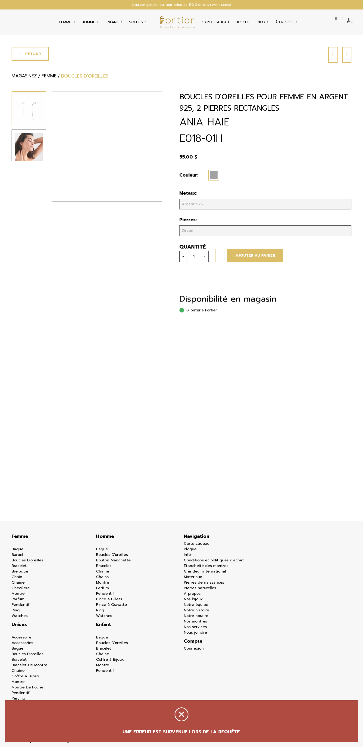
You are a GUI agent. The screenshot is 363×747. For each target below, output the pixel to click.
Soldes (136, 22)
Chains (102, 577)
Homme (88, 22)
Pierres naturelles (200, 588)
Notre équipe (196, 604)
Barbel (17, 554)
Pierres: (186, 219)
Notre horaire (196, 616)
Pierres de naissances (204, 582)
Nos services (195, 627)
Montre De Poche (27, 687)
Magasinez (24, 77)
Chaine (18, 582)
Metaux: (187, 193)
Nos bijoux (193, 599)
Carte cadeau (215, 22)
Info (261, 22)
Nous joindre (195, 632)
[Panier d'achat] (349, 19)
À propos (192, 593)
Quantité (191, 247)
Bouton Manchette (113, 560)
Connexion (194, 648)
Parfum (18, 599)
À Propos (284, 22)
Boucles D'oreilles (27, 560)
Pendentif (21, 604)
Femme (65, 22)
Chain (17, 577)
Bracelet (19, 566)
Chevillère (21, 588)
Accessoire (21, 637)
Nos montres (195, 621)
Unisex (19, 624)
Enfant (112, 22)
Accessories (22, 643)
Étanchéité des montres (206, 566)
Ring (16, 610)
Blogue (243, 22)
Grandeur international (205, 571)
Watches (20, 616)
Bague (17, 549)
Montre (18, 593)
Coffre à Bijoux (25, 676)
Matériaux (193, 577)
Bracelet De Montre (29, 665)
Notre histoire (196, 610)
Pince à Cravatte (111, 604)
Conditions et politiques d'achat (214, 560)
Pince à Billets (109, 599)
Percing (18, 698)
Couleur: (187, 175)
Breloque (20, 571)
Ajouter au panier (254, 255)
